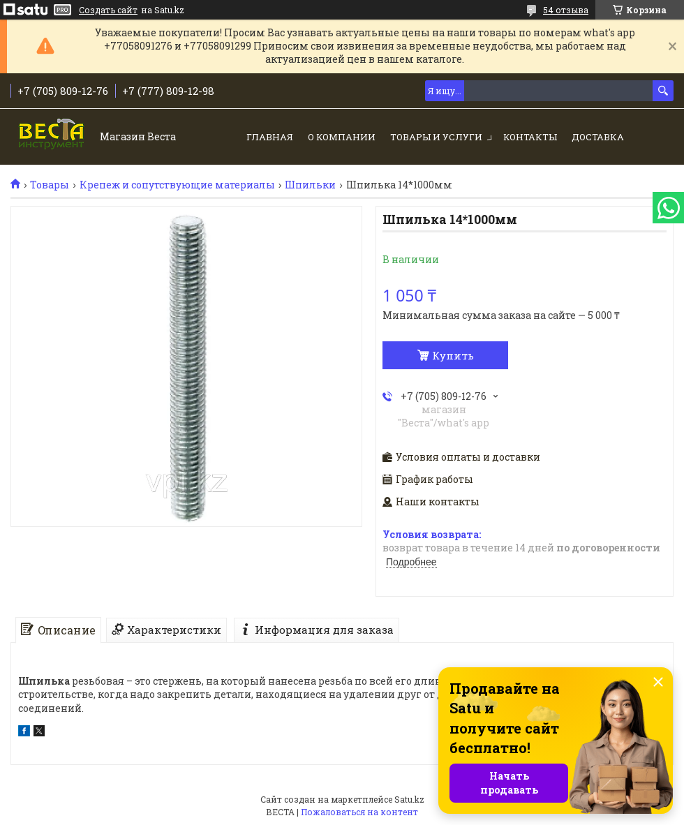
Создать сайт (108, 10)
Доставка (598, 137)
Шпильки (310, 185)
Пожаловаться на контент (359, 811)
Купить (453, 355)
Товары (49, 185)
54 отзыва (565, 9)
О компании (342, 137)
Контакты (530, 137)
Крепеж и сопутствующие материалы (177, 185)
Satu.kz (409, 799)
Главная (269, 137)
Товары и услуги (436, 137)
